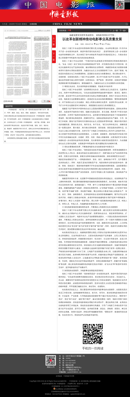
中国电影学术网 (68, 376)
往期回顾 (33, 24)
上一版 (54, 41)
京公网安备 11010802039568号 (66, 389)
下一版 (54, 57)
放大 (96, 44)
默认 (107, 44)
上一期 (32, 101)
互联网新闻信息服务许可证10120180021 (65, 391)
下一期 (46, 101)
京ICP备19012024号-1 (71, 386)
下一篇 (122, 30)
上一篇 (115, 30)
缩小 (102, 44)
